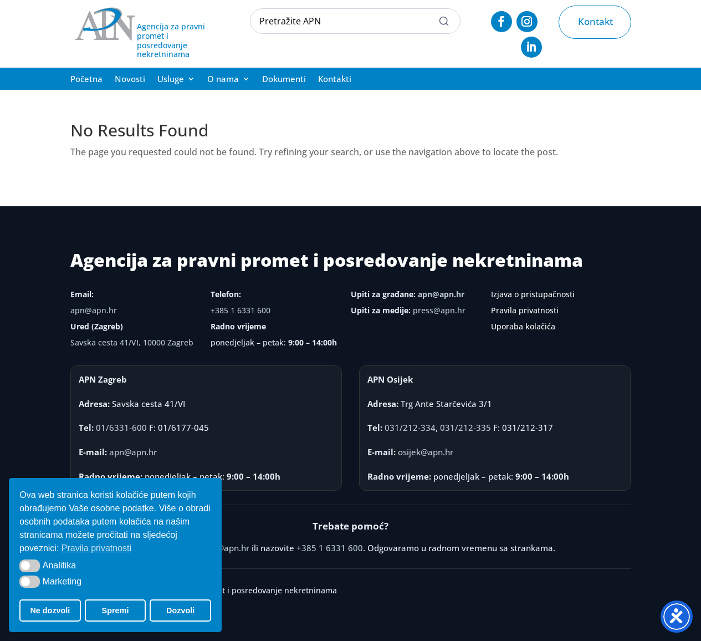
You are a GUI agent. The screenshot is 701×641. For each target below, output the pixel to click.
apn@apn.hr (93, 310)
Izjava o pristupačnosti (533, 294)
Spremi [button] (115, 610)
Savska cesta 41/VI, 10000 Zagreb (131, 342)
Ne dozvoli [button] (50, 610)
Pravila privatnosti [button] (96, 548)
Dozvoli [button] (180, 610)
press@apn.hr (439, 310)
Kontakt (595, 21)
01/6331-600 (121, 427)
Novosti (130, 79)
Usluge (170, 79)
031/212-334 (410, 427)
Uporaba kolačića (523, 326)
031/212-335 (465, 427)
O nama (223, 79)
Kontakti (334, 79)
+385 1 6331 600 (240, 310)
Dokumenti (284, 79)
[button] (29, 565)
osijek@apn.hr (425, 451)
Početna (86, 79)
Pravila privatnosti (525, 310)
